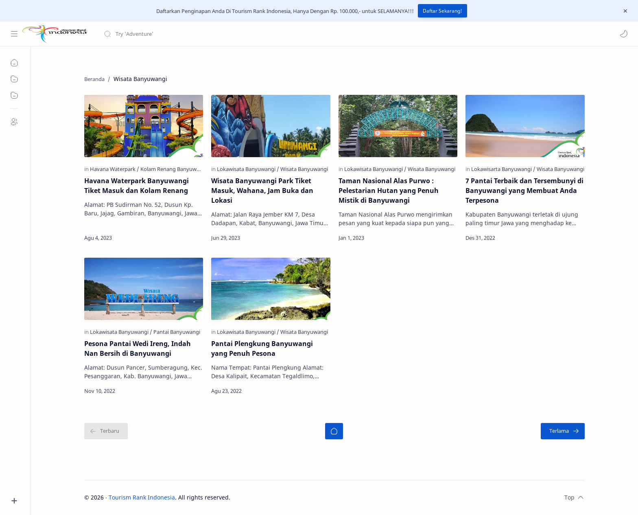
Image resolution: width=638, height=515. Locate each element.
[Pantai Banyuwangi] (176, 331)
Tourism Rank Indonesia (142, 497)
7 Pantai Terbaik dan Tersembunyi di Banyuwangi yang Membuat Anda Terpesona (524, 190)
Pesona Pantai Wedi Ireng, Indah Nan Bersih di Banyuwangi (137, 348)
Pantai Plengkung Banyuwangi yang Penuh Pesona (262, 348)
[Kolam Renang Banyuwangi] (173, 169)
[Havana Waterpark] (114, 169)
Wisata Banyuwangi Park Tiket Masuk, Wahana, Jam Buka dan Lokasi (262, 190)
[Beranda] (334, 431)
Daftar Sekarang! (442, 10)
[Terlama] (563, 431)
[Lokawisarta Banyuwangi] (503, 169)
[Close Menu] (625, 11)
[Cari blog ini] (168, 33)
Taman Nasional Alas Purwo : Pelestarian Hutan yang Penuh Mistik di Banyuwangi (389, 190)
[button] (624, 34)
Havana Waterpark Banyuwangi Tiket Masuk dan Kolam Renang (136, 185)
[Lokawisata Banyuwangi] (248, 169)
